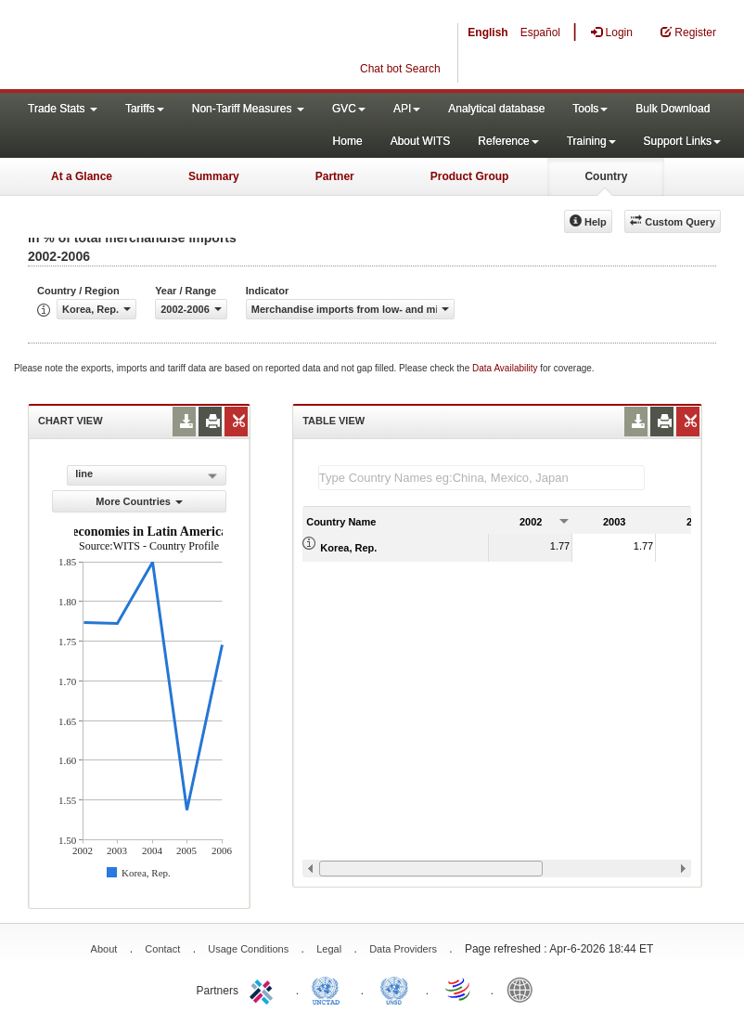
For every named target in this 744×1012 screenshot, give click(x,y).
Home (348, 141)
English (487, 32)
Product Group (469, 176)
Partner (334, 176)
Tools (590, 108)
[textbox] (481, 477)
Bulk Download (672, 108)
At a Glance (81, 176)
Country (605, 176)
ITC (264, 988)
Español (540, 32)
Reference (508, 141)
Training (591, 141)
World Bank (524, 988)
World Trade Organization (459, 988)
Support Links (682, 141)
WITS (185, 46)
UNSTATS (394, 988)
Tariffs (144, 108)
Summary (213, 176)
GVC (349, 108)
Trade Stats (62, 108)
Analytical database (496, 108)
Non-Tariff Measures (248, 108)
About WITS (421, 141)
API (406, 108)
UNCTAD (329, 988)
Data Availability (506, 368)
